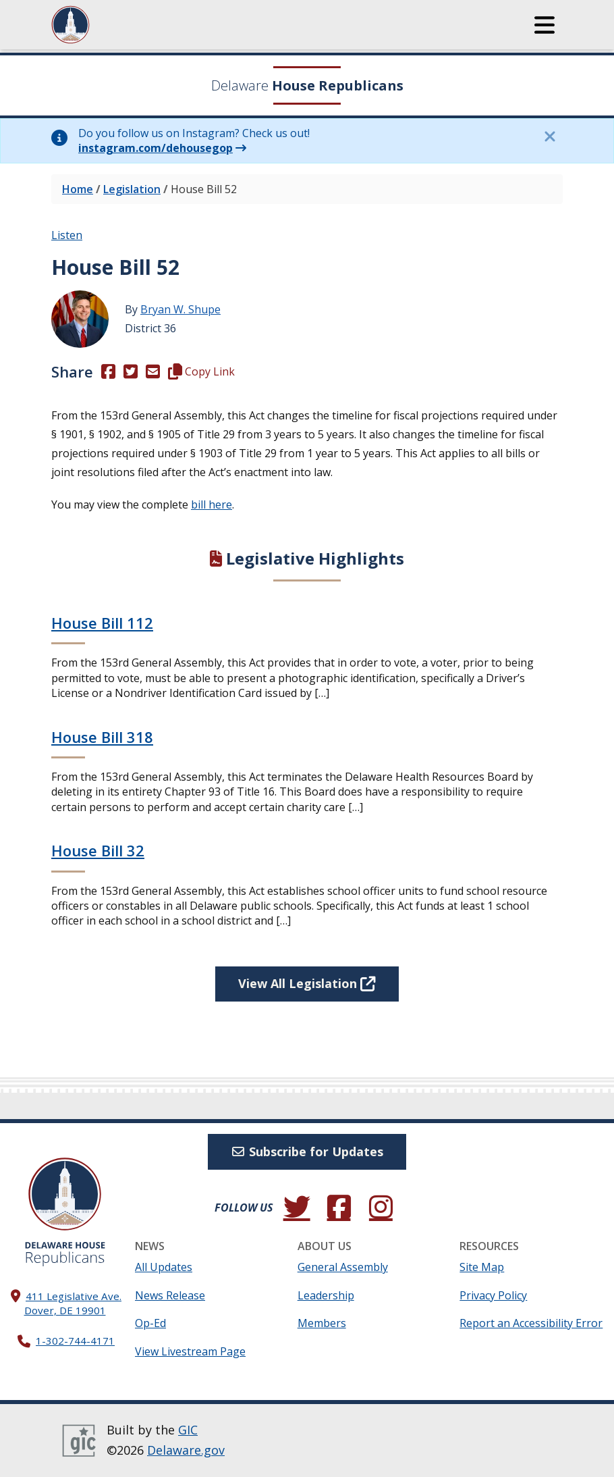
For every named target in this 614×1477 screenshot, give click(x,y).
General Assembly (343, 1267)
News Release (170, 1295)
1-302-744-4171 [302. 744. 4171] (75, 1340)
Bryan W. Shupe (180, 309)
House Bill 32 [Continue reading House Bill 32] (97, 850)
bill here (211, 504)
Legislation (132, 189)
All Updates (163, 1267)
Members (322, 1323)
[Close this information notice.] (549, 136)
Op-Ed (150, 1323)
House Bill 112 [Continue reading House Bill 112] (102, 623)
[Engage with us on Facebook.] (339, 1207)
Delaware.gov (186, 1450)
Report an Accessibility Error (531, 1323)
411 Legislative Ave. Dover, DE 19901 (73, 1303)
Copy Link (201, 371)
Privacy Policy (493, 1295)
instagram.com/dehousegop (155, 147)
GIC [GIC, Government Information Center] (188, 1430)
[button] (544, 25)
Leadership (326, 1295)
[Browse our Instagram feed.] (380, 1207)
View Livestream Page (190, 1351)
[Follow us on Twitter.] (297, 1207)
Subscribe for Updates (307, 1151)
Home (77, 189)
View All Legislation (307, 983)
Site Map (481, 1267)
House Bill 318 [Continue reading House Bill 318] (102, 737)
